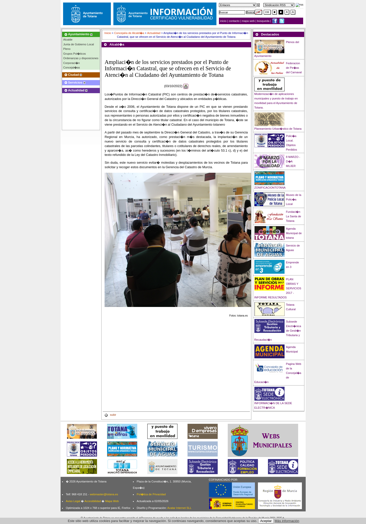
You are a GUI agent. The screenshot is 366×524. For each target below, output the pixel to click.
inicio (223, 20)
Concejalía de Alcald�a (129, 32)
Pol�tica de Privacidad (151, 494)
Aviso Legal (73, 501)
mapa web (249, 20)
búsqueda (263, 20)
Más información (287, 521)
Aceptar (266, 521)
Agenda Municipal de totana (294, 233)
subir (110, 414)
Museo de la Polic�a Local (293, 199)
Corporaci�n (71, 62)
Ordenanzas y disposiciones (81, 58)
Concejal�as (71, 67)
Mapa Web (112, 501)
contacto (234, 20)
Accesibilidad (92, 501)
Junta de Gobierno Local (78, 44)
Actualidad (153, 32)
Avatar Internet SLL (179, 507)
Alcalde (68, 39)
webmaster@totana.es (104, 494)
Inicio (108, 32)
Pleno (67, 48)
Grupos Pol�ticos (74, 53)
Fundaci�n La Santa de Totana (293, 216)
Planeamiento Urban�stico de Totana (278, 128)
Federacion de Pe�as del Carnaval (294, 68)
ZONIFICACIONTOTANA (270, 187)
